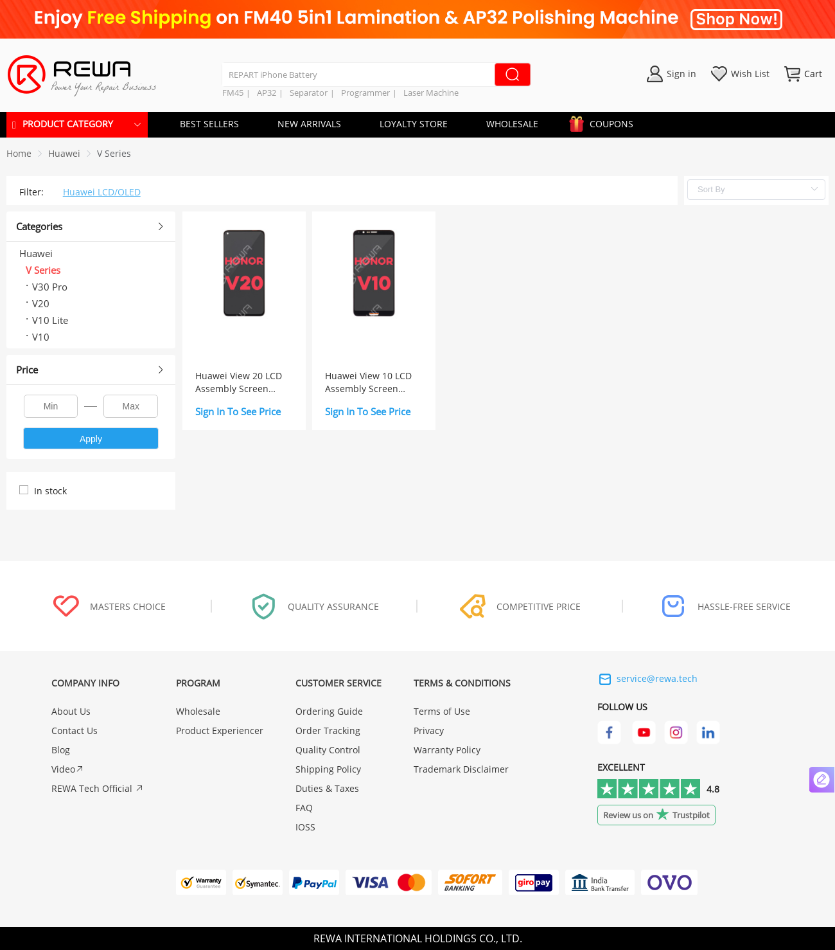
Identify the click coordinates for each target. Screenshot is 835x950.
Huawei (64, 153)
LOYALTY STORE (414, 124)
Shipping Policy (328, 769)
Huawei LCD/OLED (102, 192)
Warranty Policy (447, 750)
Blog (60, 750)
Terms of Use (442, 711)
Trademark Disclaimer (461, 769)
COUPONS (605, 122)
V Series (114, 153)
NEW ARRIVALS (309, 124)
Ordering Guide (329, 711)
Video (67, 769)
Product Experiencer (219, 730)
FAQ (304, 808)
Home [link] (18, 153)
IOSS (305, 827)
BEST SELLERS (209, 124)
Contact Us (74, 730)
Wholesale (198, 711)
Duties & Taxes (327, 788)
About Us (71, 711)
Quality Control (327, 750)
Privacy (429, 730)
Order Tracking (327, 730)
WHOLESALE (512, 124)
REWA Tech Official (97, 788)
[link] (64, 153)
